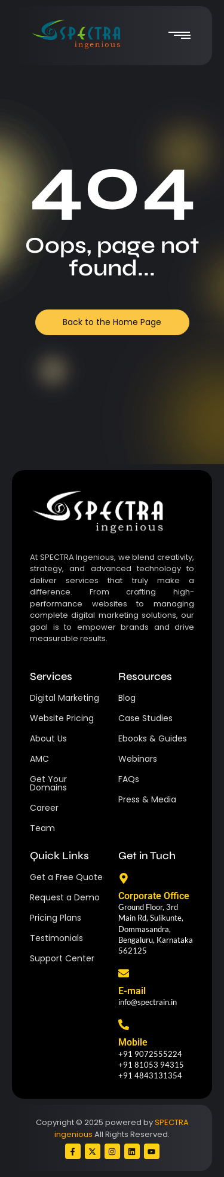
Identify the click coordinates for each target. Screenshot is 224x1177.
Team (42, 828)
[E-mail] (123, 974)
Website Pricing (62, 718)
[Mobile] (123, 1025)
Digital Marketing (64, 698)
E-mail (132, 991)
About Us (48, 738)
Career (44, 808)
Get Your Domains (48, 783)
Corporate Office (153, 896)
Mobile (133, 1042)
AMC (39, 759)
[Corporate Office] (123, 879)
